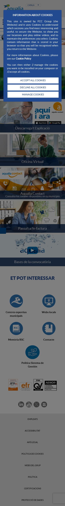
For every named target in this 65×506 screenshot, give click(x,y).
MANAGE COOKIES (33, 94)
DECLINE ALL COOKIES (33, 87)
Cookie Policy (23, 58)
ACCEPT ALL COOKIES (33, 80)
